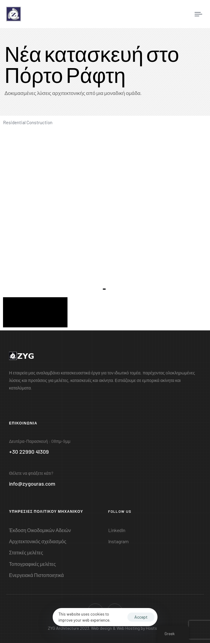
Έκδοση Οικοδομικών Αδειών (40, 530)
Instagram (118, 541)
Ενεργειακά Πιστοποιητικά (36, 575)
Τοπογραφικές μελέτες (32, 564)
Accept (141, 616)
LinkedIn (116, 530)
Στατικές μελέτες (26, 552)
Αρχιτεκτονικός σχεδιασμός (37, 541)
